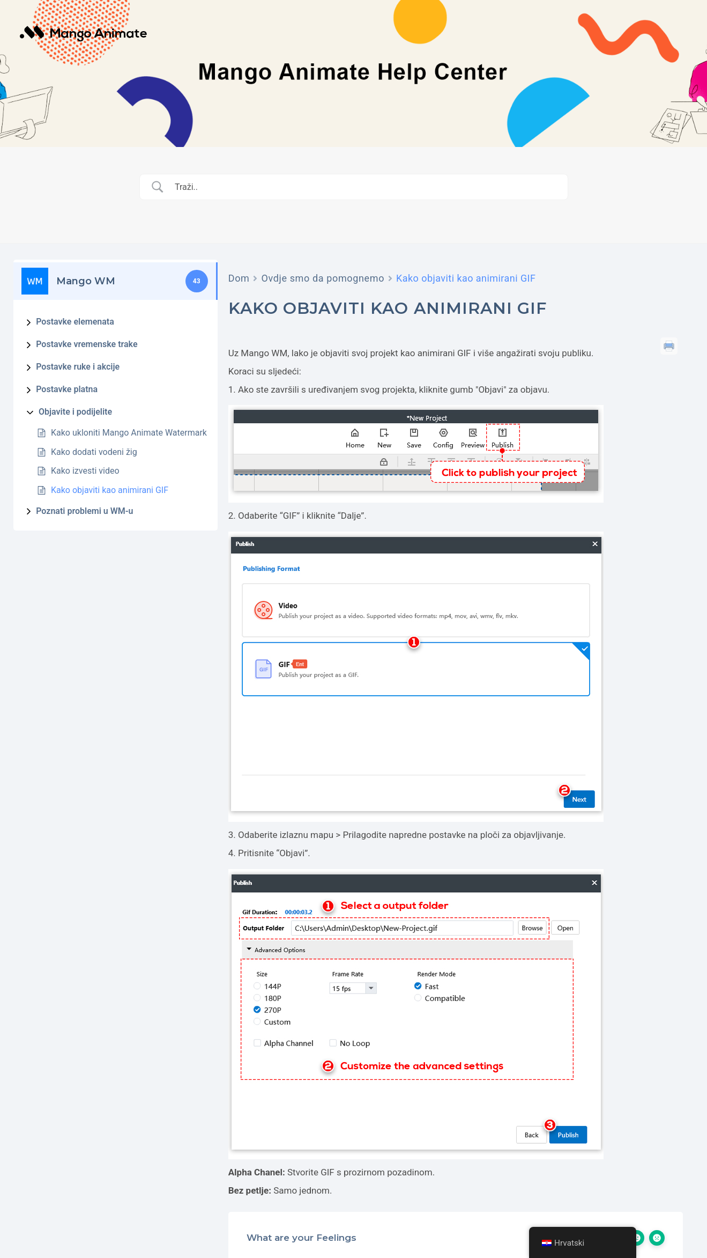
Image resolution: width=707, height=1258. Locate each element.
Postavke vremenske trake (86, 344)
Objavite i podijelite (75, 412)
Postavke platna (67, 389)
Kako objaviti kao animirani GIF (109, 490)
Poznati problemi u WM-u (84, 511)
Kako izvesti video (85, 471)
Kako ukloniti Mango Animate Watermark (129, 433)
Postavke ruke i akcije (78, 367)
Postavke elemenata (75, 322)
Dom (239, 278)
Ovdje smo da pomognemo (322, 278)
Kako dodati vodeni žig (94, 452)
